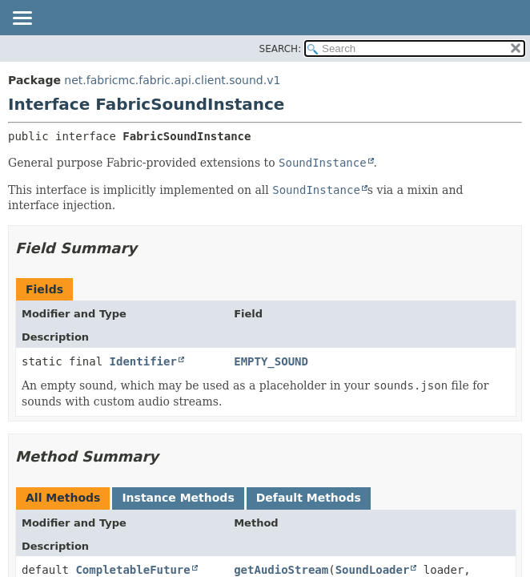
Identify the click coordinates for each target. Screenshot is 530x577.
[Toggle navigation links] (21, 19)
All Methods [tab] (63, 497)
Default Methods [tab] (308, 497)
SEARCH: (280, 48)
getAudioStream (281, 569)
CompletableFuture (132, 569)
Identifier (143, 361)
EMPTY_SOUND (271, 361)
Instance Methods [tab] (178, 497)
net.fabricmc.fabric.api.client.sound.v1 (172, 80)
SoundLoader (372, 569)
